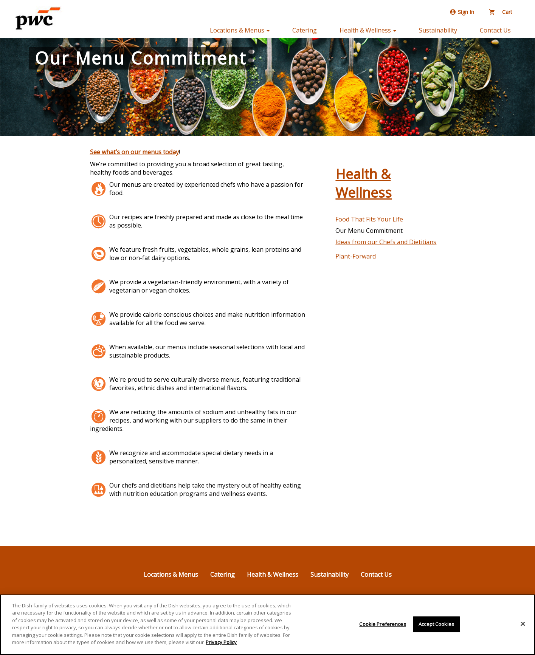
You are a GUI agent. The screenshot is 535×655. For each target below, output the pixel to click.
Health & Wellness (363, 183)
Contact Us (495, 30)
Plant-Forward (355, 256)
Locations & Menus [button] (240, 30)
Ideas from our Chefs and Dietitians (385, 242)
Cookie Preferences (382, 624)
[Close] (523, 623)
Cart (501, 11)
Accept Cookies (436, 624)
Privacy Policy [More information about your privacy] (221, 642)
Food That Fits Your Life (369, 219)
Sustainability (438, 30)
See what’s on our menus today (134, 152)
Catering (304, 30)
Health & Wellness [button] (368, 30)
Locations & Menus (171, 574)
